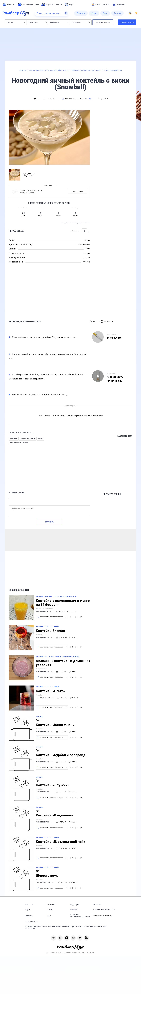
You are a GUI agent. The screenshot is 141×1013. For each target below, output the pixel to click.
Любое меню (81, 22)
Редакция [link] (74, 905)
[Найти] (66, 13)
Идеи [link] (27, 910)
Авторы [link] (51, 905)
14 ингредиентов (45, 698)
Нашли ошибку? (124, 436)
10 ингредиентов (45, 882)
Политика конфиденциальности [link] (80, 915)
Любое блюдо (38, 22)
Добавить (119, 4)
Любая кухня (59, 22)
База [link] (50, 910)
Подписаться (77, 191)
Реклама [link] (74, 910)
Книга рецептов (101, 4)
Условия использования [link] (104, 910)
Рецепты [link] (29, 905)
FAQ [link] (49, 916)
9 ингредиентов (44, 637)
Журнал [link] (28, 916)
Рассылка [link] (97, 905)
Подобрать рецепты (127, 22)
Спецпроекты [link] (31, 921)
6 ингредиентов (44, 671)
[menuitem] (9, 5)
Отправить (49, 522)
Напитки (16, 22)
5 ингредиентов (44, 822)
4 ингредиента (44, 611)
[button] (107, 321)
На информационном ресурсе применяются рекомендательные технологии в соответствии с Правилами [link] (66, 927)
